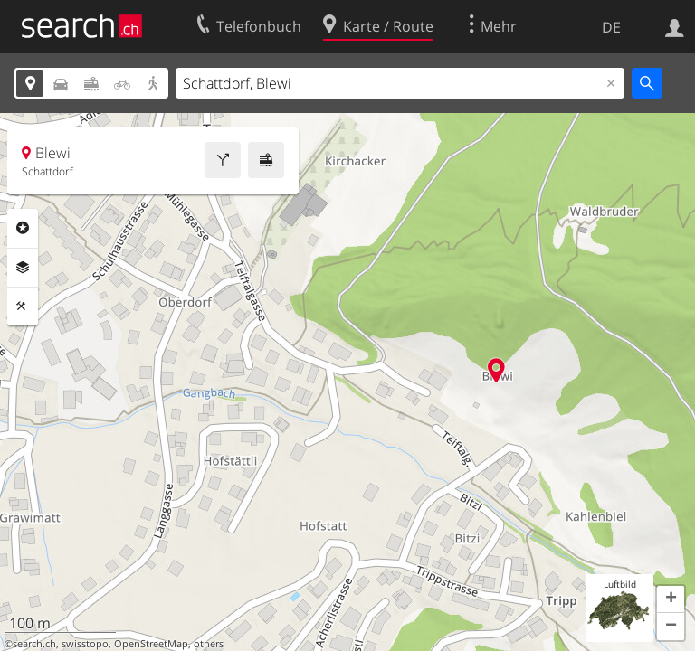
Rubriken (22, 228)
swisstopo (85, 643)
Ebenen (22, 268)
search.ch (34, 643)
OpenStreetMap (151, 643)
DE (611, 27)
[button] (670, 599)
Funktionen (22, 307)
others (209, 643)
